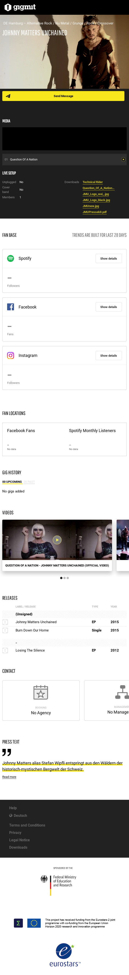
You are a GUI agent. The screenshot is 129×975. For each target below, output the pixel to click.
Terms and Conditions (27, 825)
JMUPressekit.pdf (95, 212)
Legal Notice (19, 840)
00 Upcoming (12, 481)
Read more (9, 777)
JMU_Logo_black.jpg (96, 200)
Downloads (18, 847)
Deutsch (20, 815)
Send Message (63, 96)
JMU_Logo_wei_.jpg (96, 194)
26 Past (29, 481)
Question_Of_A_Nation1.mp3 (99, 188)
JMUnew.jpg (91, 206)
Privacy (15, 832)
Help (13, 808)
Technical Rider (93, 182)
